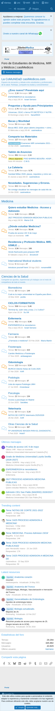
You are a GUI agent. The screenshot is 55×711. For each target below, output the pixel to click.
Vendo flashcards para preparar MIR (23, 252)
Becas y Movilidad (19, 121)
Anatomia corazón (19, 577)
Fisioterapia (14, 346)
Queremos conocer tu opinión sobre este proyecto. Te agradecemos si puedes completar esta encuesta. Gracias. (26, 19)
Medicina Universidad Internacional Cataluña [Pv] (27, 452)
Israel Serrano (30, 99)
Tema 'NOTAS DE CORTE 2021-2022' (24, 510)
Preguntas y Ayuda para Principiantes (30, 105)
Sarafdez (24, 402)
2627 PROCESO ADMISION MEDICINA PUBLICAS (30, 218)
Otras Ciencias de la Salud (23, 424)
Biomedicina (15, 287)
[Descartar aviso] (50, 16)
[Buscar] (51, 8)
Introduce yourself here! (18, 267)
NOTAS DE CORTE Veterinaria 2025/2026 (26, 415)
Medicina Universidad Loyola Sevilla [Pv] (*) (24, 465)
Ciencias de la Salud (14, 276)
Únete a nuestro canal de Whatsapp (20, 33)
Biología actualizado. (20, 609)
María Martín (46, 341)
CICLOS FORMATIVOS (21, 303)
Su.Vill (26, 312)
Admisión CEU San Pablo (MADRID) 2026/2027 (29, 492)
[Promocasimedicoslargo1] (27, 53)
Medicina (7, 201)
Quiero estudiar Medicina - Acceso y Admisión (25, 488)
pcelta (23, 297)
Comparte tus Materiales (22, 136)
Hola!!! (22, 433)
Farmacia (13, 334)
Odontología (15, 362)
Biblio (46, 2)
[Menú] (4, 9)
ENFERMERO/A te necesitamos (21, 97)
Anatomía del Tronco (20, 586)
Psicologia (14, 393)
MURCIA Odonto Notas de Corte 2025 (24, 369)
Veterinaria (14, 408)
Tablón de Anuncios (20, 152)
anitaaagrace (26, 356)
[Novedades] (46, 8)
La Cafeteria (15, 167)
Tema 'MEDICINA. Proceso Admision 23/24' (27, 533)
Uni (17, 2)
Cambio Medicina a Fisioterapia (21, 353)
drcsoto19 (34, 255)
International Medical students (24, 260)
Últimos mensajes (11, 442)
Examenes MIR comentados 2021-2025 (31, 143)
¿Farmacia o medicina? (18, 341)
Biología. (14, 618)
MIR (26, 2)
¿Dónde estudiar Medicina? (24, 226)
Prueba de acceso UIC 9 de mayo (22, 233)
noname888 (46, 267)
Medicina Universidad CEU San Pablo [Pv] (24, 497)
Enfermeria (14, 318)
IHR (27, 236)
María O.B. (29, 220)
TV (36, 2)
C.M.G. (27, 161)
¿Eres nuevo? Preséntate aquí (26, 90)
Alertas (6, 2)
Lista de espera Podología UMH (21, 384)
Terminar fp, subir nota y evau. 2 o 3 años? (26, 310)
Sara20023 (35, 115)
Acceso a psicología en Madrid (21, 400)
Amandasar (24, 387)
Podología (14, 377)
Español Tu (8, 694)
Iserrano (49, 649)
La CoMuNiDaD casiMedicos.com (23, 79)
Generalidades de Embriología (25, 599)
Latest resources (10, 572)
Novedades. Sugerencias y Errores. (29, 183)
